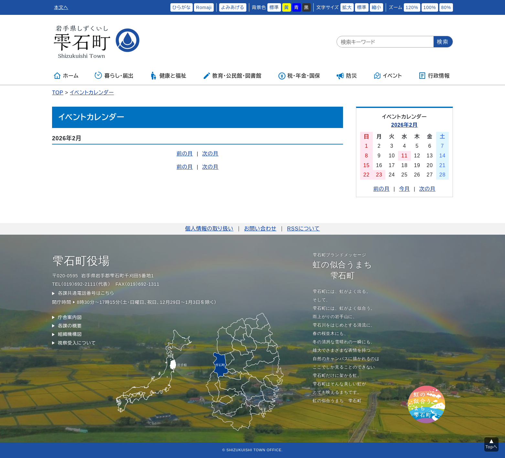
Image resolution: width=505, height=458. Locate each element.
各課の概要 (70, 325)
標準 (274, 7)
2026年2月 (404, 125)
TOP (57, 92)
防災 (347, 76)
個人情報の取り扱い (209, 228)
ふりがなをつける (148, 7)
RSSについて (303, 228)
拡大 (347, 7)
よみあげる (232, 7)
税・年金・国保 (299, 76)
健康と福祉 (168, 76)
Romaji (203, 7)
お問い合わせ (260, 228)
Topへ (492, 446)
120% (412, 7)
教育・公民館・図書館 (232, 76)
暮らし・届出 (114, 76)
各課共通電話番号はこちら (86, 293)
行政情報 (434, 76)
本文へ (61, 7)
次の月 (210, 153)
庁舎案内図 (70, 317)
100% (430, 7)
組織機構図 (70, 334)
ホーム (66, 76)
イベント (387, 76)
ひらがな (181, 7)
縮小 (376, 7)
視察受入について (77, 343)
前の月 (185, 153)
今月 (404, 189)
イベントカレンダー (92, 92)
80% (446, 7)
